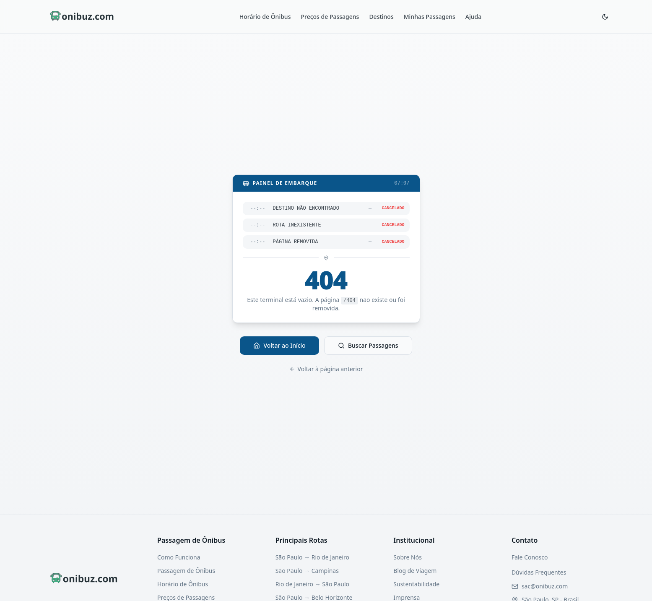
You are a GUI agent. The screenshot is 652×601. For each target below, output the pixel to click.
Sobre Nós (407, 557)
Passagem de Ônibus (186, 571)
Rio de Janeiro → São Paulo (312, 584)
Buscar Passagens (368, 345)
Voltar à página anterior (326, 369)
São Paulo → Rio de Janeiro (312, 557)
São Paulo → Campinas (307, 571)
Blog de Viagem (414, 571)
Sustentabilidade (416, 584)
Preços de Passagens (330, 17)
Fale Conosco (530, 557)
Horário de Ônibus (265, 17)
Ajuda (473, 17)
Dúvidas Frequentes (539, 572)
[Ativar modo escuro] (605, 16)
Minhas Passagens (429, 17)
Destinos (381, 17)
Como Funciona (178, 557)
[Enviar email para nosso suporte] (545, 586)
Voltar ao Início (279, 345)
